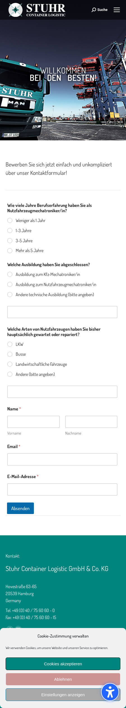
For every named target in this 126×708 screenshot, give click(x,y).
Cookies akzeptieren (63, 663)
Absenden (20, 508)
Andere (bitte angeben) (35, 374)
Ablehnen (63, 679)
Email (13, 446)
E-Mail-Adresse (23, 476)
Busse (21, 354)
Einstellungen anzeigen (63, 694)
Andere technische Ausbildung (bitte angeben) (55, 294)
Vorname (14, 433)
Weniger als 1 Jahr (30, 220)
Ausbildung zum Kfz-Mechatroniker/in (48, 274)
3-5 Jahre (24, 240)
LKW (20, 344)
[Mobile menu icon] (116, 9)
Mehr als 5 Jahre (29, 250)
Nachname (73, 433)
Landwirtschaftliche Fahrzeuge (41, 364)
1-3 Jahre (23, 230)
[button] (110, 692)
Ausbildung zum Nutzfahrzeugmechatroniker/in (56, 284)
